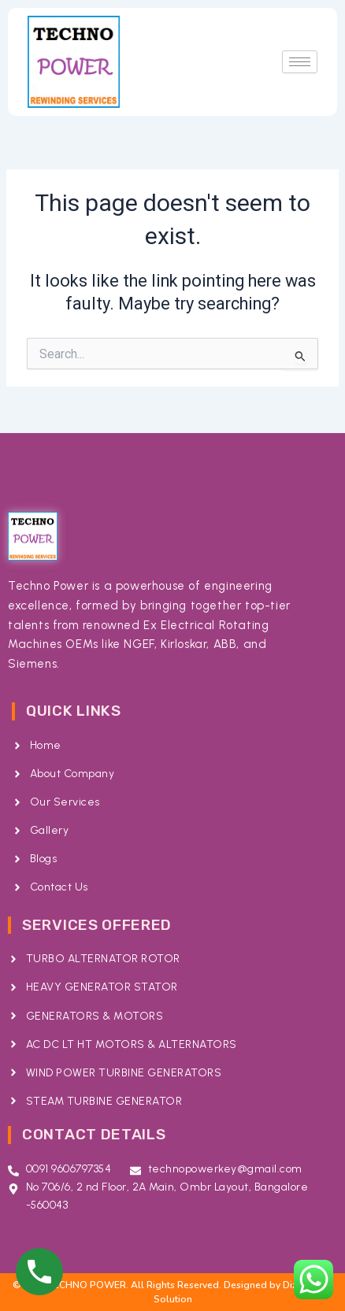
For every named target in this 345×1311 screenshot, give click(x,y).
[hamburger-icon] (299, 61)
